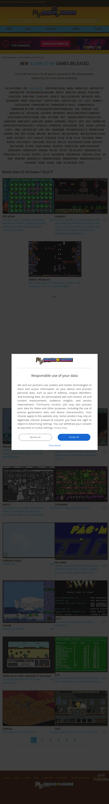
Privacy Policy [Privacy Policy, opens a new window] (62, 428)
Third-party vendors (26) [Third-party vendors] (51, 404)
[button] (55, 445)
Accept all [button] (74, 437)
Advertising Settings (40, 424)
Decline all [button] (35, 437)
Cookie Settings (43, 428)
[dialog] (55, 402)
